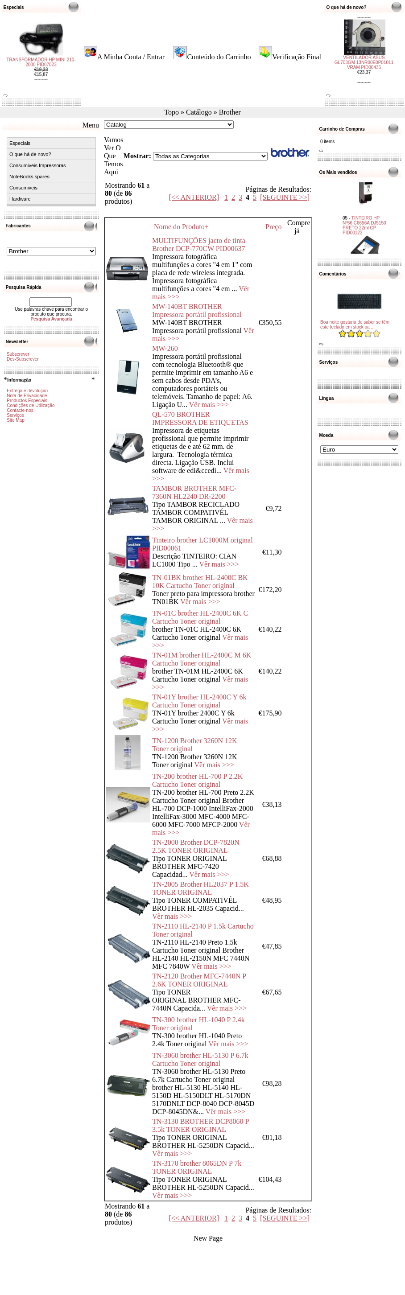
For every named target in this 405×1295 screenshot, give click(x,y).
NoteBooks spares (29, 176)
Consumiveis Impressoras (37, 165)
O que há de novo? (30, 154)
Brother (230, 112)
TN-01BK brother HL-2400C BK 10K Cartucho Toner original (200, 581)
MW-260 (165, 348)
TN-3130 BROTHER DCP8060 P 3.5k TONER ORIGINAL (200, 1125)
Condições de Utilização (30, 405)
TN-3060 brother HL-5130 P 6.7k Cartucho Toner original (200, 1059)
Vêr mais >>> (209, 404)
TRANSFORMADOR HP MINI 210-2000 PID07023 (40, 67)
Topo (171, 112)
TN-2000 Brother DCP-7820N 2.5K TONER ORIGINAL (196, 846)
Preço (273, 226)
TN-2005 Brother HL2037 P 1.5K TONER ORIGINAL (200, 888)
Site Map (15, 420)
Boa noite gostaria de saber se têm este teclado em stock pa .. (354, 324)
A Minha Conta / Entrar (131, 57)
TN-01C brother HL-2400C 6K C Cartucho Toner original (200, 617)
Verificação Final (296, 57)
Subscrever (18, 354)
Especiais (19, 143)
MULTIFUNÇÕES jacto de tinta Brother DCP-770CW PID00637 (198, 244)
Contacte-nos (20, 410)
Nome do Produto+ (181, 226)
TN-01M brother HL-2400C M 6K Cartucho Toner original (201, 659)
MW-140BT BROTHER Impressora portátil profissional (197, 310)
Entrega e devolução (27, 390)
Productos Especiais (27, 400)
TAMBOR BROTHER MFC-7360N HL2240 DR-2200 (194, 492)
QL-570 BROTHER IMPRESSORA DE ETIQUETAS (200, 418)
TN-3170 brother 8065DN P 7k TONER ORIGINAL (196, 1167)
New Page (208, 1238)
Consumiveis (23, 187)
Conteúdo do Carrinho (219, 57)
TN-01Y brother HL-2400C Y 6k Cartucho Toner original (199, 701)
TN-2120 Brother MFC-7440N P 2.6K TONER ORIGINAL (199, 980)
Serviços (15, 415)
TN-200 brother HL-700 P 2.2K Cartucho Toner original (197, 780)
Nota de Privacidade (27, 395)
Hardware (20, 198)
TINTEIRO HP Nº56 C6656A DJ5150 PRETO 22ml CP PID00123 (364, 220)
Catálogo (199, 112)
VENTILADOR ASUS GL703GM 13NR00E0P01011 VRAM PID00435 (364, 57)
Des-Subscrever (23, 359)
